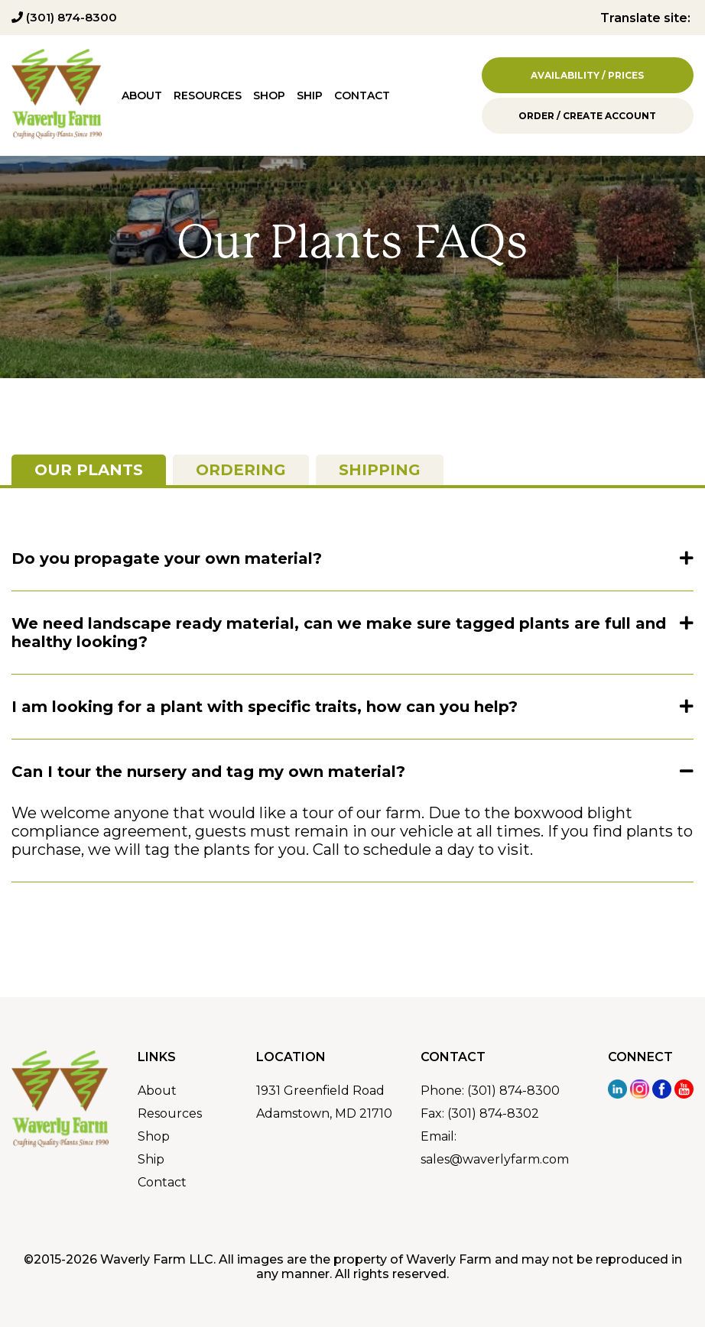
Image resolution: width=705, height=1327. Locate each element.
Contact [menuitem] (362, 95)
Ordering (241, 470)
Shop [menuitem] (269, 95)
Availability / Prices (587, 75)
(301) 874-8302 (493, 1113)
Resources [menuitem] (208, 95)
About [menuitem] (142, 95)
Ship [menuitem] (310, 95)
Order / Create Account (587, 115)
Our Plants (88, 470)
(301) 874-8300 (64, 17)
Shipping (380, 470)
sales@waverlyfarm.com (495, 1159)
